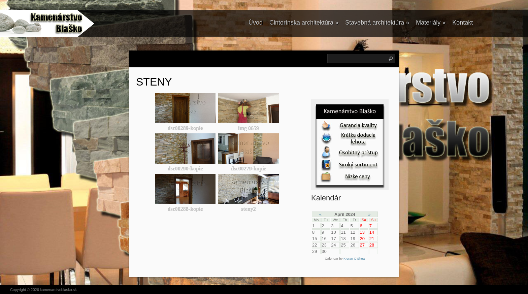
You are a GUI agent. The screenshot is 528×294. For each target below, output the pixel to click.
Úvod (256, 22)
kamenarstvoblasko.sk (58, 290)
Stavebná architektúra (377, 22)
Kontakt (462, 22)
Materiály (431, 22)
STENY (154, 82)
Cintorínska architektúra (303, 22)
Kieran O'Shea (354, 258)
